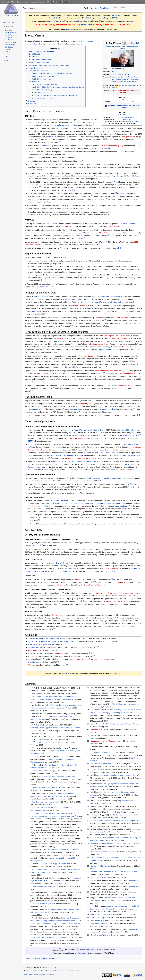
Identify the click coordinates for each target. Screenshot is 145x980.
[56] (94, 581)
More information (58, 2)
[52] (69, 562)
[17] (41, 244)
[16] (85, 238)
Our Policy (8, 37)
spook (122, 48)
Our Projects (9, 40)
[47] (85, 489)
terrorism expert (120, 46)
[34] (134, 408)
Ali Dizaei (67, 367)
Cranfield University (35, 647)
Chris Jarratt (88, 356)
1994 (119, 115)
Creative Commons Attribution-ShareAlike (53, 971)
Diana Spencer (134, 121)
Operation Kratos (49, 230)
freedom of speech (54, 21)
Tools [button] (7, 56)
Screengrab (95, 729)
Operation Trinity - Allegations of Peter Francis (61, 924)
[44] (78, 486)
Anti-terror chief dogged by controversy (55, 864)
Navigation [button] (9, 26)
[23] (52, 286)
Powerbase (94, 949)
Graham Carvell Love (110, 568)
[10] (40, 187)
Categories (30, 958)
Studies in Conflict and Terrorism (117, 450)
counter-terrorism (130, 224)
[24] (101, 305)
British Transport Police (93, 585)
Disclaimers (50, 974)
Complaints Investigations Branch (123, 338)
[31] (42, 381)
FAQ (6, 52)
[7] (43, 169)
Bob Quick (68, 226)
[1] (93, 124)
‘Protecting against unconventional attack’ (119, 775)
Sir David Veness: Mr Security (47, 742)
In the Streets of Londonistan (112, 724)
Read (86, 8)
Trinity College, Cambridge (66, 125)
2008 (123, 99)
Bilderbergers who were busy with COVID (101, 18)
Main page (8, 30)
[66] (94, 655)
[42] (99, 480)
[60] (47, 606)
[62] (54, 628)
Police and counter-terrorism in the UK (58, 776)
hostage (46, 146)
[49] (139, 523)
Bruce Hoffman (105, 453)
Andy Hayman (126, 119)
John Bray (31, 506)
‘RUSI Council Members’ (100, 764)
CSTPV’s (31, 441)
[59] (82, 601)
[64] (59, 649)
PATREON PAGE (9, 22)
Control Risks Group (75, 503)
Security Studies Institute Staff (102, 914)
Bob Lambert (76, 299)
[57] (103, 584)
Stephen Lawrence (105, 350)
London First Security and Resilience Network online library (114, 872)
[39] (50, 457)
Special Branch (46, 202)
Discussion (32, 8)
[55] (111, 579)
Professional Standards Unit (98, 344)
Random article (10, 44)
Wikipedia (61, 884)
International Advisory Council (105, 752)
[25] (105, 320)
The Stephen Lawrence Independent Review (47, 937)
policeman (110, 46)
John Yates (134, 347)
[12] (108, 214)
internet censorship (126, 21)
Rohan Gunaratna (34, 467)
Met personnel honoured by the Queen (62, 849)
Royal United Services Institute (39, 644)
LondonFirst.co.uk (98, 877)
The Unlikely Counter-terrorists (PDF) (124, 815)
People (38, 958)
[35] (132, 432)
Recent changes (10, 32)
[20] (119, 248)
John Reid (68, 568)
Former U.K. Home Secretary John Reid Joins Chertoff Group (114, 843)
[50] (41, 545)
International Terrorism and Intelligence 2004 (82, 458)
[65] (90, 653)
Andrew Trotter (123, 582)
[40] (97, 464)
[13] (73, 226)
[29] (104, 373)
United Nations (47, 543)
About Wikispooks (11, 35)
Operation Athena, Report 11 (43, 904)
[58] (63, 592)
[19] (60, 248)
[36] (140, 435)
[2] (111, 130)
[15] (109, 235)
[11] (73, 190)
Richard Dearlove (76, 470)
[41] (54, 480)
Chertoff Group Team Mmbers (102, 852)
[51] (132, 554)
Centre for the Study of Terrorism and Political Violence (103, 302)
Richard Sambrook (120, 506)
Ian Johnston (122, 318)
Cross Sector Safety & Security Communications (114, 593)
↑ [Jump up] (30, 697)
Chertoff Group (61, 563)
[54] (113, 571)
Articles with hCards (50, 958)
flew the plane (116, 15)
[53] (123, 565)
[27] (130, 361)
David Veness (96, 935)
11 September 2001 (50, 224)
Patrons (67, 29)
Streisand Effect (81, 21)
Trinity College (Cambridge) (121, 74)
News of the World (64, 338)
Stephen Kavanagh (113, 601)
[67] (44, 658)
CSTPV (101, 433)
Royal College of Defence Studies (125, 176)
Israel (56, 233)
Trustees (132, 892)
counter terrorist (127, 85)
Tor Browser (86, 25)
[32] (53, 388)
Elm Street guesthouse (126, 137)
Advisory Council (97, 923)
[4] (39, 139)
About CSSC (134, 886)
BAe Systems (61, 503)
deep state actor (132, 46)
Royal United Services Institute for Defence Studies (102, 478)
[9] (114, 181)
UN (133, 101)
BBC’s (97, 506)
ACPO (83, 233)
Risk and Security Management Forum (105, 503)
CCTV (99, 242)
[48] (129, 505)
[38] (63, 452)
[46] (83, 489)
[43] (131, 483)
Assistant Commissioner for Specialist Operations (124, 107)
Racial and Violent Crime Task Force (108, 371)
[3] (52, 136)
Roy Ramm (95, 318)
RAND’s (115, 453)
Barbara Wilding (112, 226)
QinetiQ (64, 571)
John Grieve (41, 373)
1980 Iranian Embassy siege (113, 146)
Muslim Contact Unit (78, 409)
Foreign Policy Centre (56, 500)
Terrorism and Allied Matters (98, 233)
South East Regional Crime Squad (112, 336)
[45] (129, 486)
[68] (59, 661)
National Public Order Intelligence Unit (84, 308)
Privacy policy (28, 974)
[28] (106, 366)
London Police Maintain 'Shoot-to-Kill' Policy (48, 788)
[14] (44, 235)
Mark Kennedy (32, 311)
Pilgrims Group (57, 615)
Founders (133, 880)
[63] (98, 647)
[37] (59, 449)
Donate (7, 49)
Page (25, 8)
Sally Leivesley (82, 506)
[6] (109, 148)
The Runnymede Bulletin (41, 886)
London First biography (100, 866)
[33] (31, 390)
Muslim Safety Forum (85, 404)
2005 (124, 115)
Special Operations (41, 296)
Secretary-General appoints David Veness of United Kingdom (54, 728)
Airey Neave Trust (34, 650)
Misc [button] (7, 60)
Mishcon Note (110, 87)
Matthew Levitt (124, 470)
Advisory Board (97, 920)
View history (104, 8)
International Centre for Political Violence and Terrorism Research (76, 461)
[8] (113, 181)
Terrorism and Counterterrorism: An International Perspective (114, 821)
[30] (72, 378)
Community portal (10, 42)
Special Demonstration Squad (110, 296)
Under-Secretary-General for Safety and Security (123, 92)
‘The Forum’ (95, 769)
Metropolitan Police (127, 117)
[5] (106, 139)
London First (81, 579)
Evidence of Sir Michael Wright (43, 771)
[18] (100, 244)
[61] (114, 617)
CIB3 (102, 341)
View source (94, 8)
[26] (71, 325)
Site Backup (9, 47)
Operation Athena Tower (127, 373)
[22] (74, 283)
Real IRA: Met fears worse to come (45, 802)
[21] (40, 280)
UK (113, 71)
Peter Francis (124, 385)
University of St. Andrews (126, 430)
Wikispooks (81, 953)
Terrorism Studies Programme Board (84, 438)
